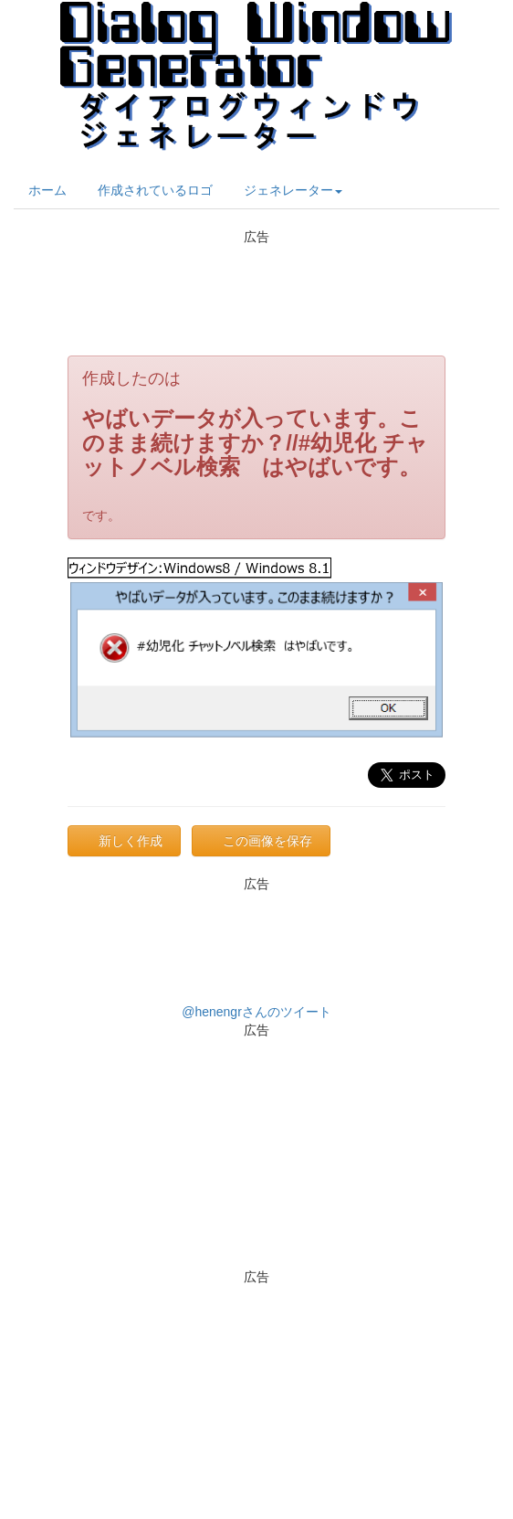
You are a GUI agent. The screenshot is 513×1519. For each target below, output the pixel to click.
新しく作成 (130, 841)
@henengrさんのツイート (256, 1011)
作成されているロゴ (155, 190)
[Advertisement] (256, 291)
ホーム (47, 190)
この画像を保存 (267, 841)
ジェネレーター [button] (293, 190)
